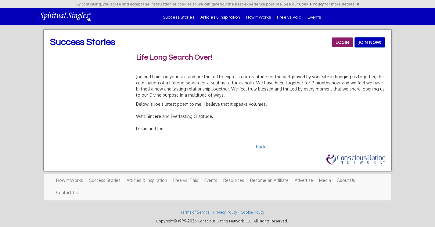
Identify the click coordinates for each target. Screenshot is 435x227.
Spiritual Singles (65, 15)
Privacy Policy (225, 212)
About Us (346, 180)
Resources (233, 180)
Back (260, 146)
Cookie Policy (311, 4)
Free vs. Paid (185, 180)
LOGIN (342, 42)
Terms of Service (195, 212)
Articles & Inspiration (220, 17)
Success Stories (178, 17)
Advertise (304, 180)
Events (314, 17)
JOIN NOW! (369, 42)
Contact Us (67, 192)
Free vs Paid (289, 17)
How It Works (258, 17)
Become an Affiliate (269, 180)
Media (325, 180)
